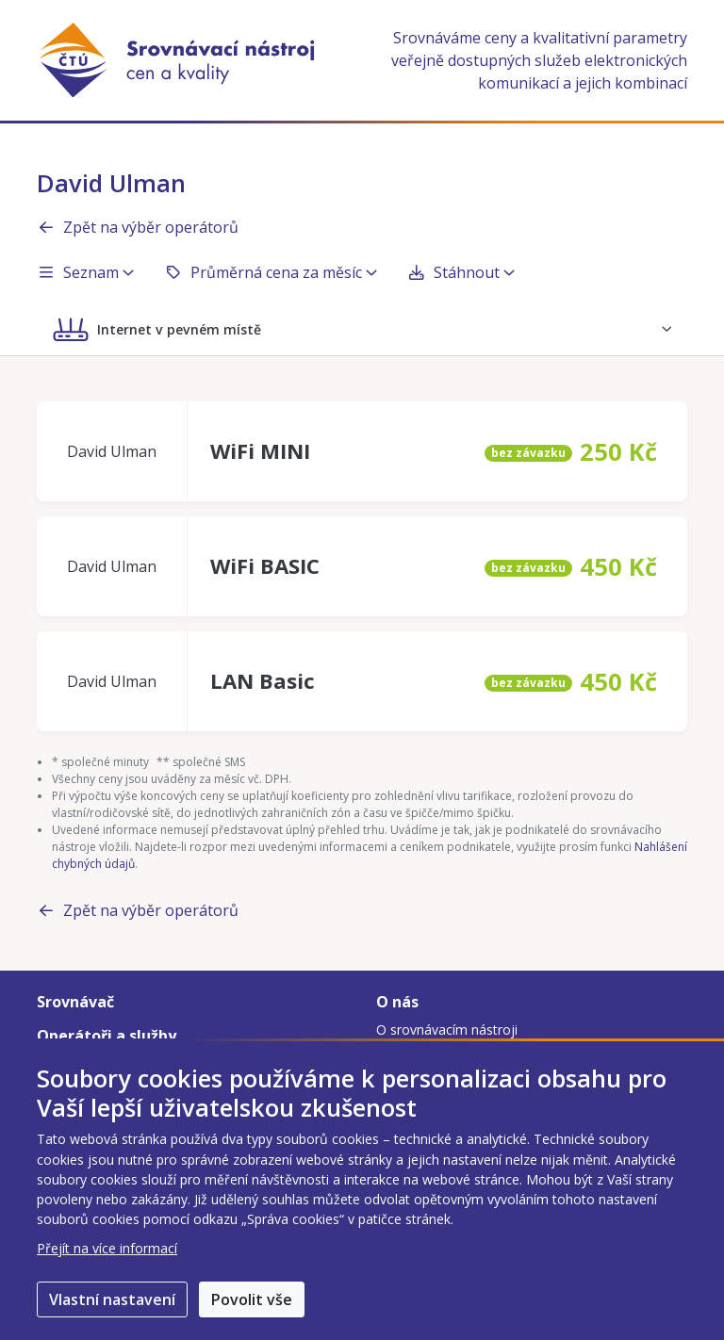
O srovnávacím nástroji (447, 1029)
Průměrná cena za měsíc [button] (270, 272)
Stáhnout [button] (461, 272)
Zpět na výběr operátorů (138, 227)
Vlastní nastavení (112, 1299)
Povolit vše (251, 1299)
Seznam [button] (85, 272)
